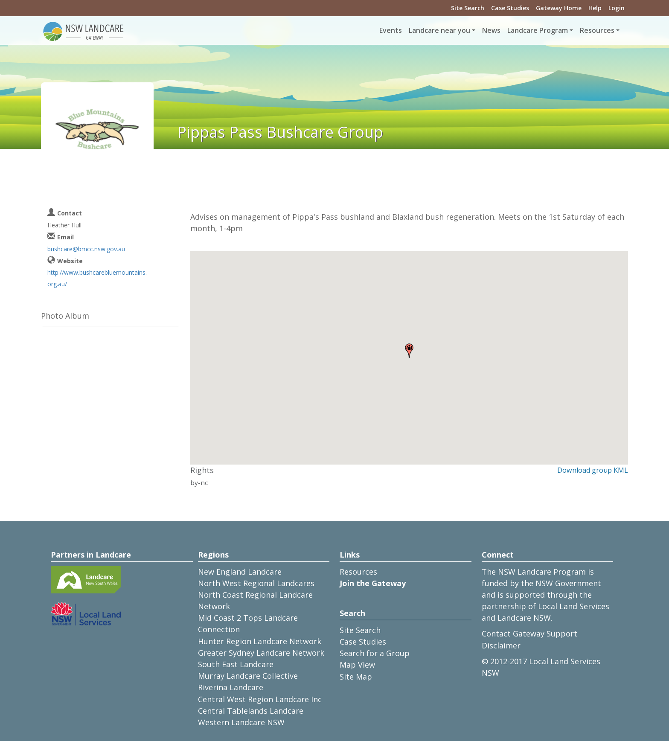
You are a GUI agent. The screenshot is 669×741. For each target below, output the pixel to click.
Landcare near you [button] (439, 30)
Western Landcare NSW (241, 722)
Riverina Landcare (230, 687)
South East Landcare (235, 664)
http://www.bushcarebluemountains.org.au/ (97, 278)
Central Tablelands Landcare (250, 711)
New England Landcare (240, 572)
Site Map (356, 676)
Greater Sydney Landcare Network (261, 653)
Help (595, 8)
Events (390, 30)
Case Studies (510, 8)
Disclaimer (501, 645)
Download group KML (592, 470)
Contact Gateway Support (529, 633)
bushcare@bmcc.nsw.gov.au (86, 249)
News (491, 30)
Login (616, 8)
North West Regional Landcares (256, 583)
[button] (409, 350)
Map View (357, 665)
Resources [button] (597, 30)
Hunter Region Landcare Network (259, 641)
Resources (358, 572)
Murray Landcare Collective (248, 676)
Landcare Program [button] (537, 30)
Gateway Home (559, 8)
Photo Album (65, 316)
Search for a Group (375, 653)
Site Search (467, 8)
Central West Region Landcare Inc (260, 699)
